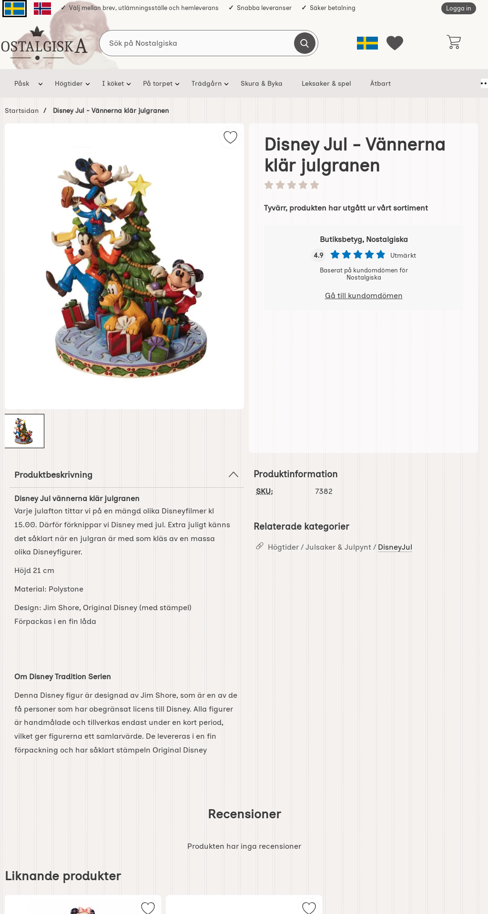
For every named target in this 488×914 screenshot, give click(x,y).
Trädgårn (207, 83)
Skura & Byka (262, 83)
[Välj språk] (367, 43)
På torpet (158, 83)
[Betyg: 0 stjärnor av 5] (363, 186)
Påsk (21, 83)
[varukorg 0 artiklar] (453, 43)
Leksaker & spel (326, 83)
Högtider (69, 83)
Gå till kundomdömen (364, 295)
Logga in (458, 8)
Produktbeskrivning (126, 474)
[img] (230, 137)
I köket (113, 83)
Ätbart (380, 83)
